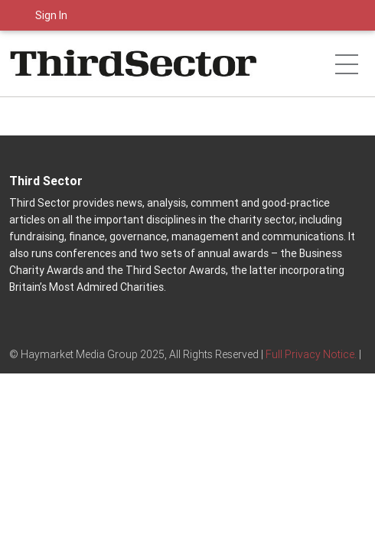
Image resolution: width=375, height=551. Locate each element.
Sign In (51, 15)
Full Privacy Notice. (311, 354)
